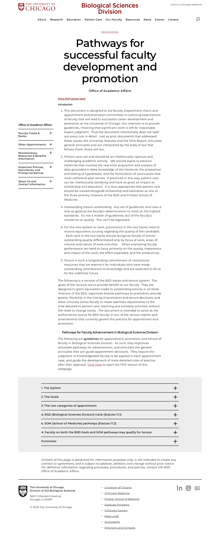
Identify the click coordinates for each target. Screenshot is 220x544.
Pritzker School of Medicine (122, 499)
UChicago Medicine (117, 493)
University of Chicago (118, 487)
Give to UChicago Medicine (186, 4)
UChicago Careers (116, 510)
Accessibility (112, 522)
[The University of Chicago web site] (48, 7)
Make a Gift (112, 516)
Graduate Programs (117, 504)
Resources (110, 32)
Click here (95, 364)
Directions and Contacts (120, 527)
